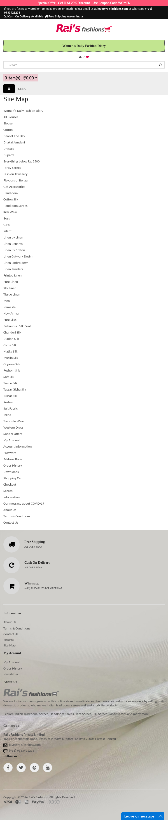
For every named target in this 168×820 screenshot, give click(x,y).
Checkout (9, 484)
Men (6, 301)
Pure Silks (9, 320)
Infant (7, 231)
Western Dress (13, 427)
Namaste (9, 307)
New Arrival (11, 313)
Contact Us (10, 522)
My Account (11, 440)
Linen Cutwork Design (18, 256)
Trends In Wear (13, 421)
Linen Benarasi (13, 244)
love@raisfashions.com (25, 745)
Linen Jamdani (13, 269)
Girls (6, 225)
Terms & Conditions (16, 516)
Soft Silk (8, 377)
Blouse (8, 123)
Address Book (12, 459)
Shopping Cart (13, 478)
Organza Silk (11, 364)
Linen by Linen (13, 237)
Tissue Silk (10, 383)
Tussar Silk (10, 396)
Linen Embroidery (15, 263)
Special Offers (12, 434)
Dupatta (8, 155)
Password (9, 453)
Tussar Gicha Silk (14, 389)
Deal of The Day (14, 136)
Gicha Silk (9, 345)
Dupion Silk (11, 339)
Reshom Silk (11, 370)
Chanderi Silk (12, 332)
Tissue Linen (11, 294)
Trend (7, 415)
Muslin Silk (10, 358)
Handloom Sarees (15, 206)
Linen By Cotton (14, 250)
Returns (8, 640)
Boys (6, 218)
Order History (12, 465)
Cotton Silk (10, 199)
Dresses (8, 149)
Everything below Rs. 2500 (21, 161)
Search (8, 491)
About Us (9, 510)
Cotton (8, 130)
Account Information (17, 446)
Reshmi (8, 402)
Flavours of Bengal (15, 180)
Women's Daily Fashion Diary (23, 111)
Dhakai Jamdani (14, 142)
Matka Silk (10, 351)
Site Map (9, 645)
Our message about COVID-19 (23, 503)
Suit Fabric (10, 408)
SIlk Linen (9, 288)
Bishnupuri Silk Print (17, 326)
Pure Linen (10, 282)
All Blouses (10, 117)
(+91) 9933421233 (34, 588)
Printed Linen (12, 275)
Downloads (11, 472)
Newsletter (10, 674)
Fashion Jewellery (15, 174)
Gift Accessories (14, 187)
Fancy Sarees (12, 168)
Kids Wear (10, 212)
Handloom (10, 193)
